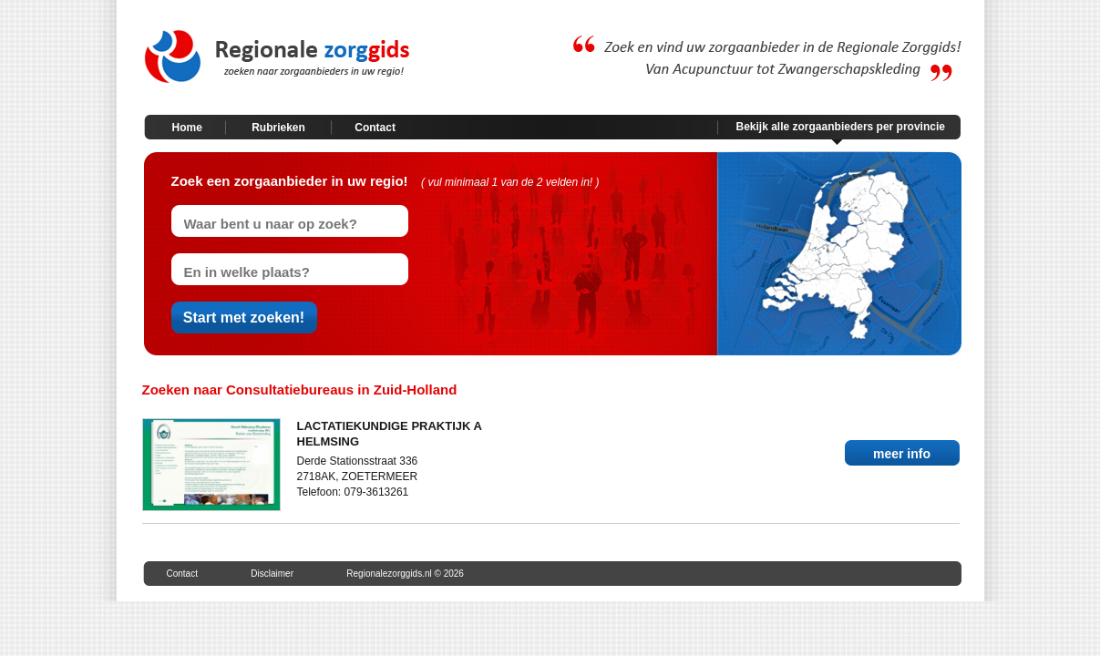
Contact (375, 127)
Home (187, 127)
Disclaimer (272, 574)
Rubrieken (278, 127)
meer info (901, 453)
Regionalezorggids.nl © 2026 (405, 574)
